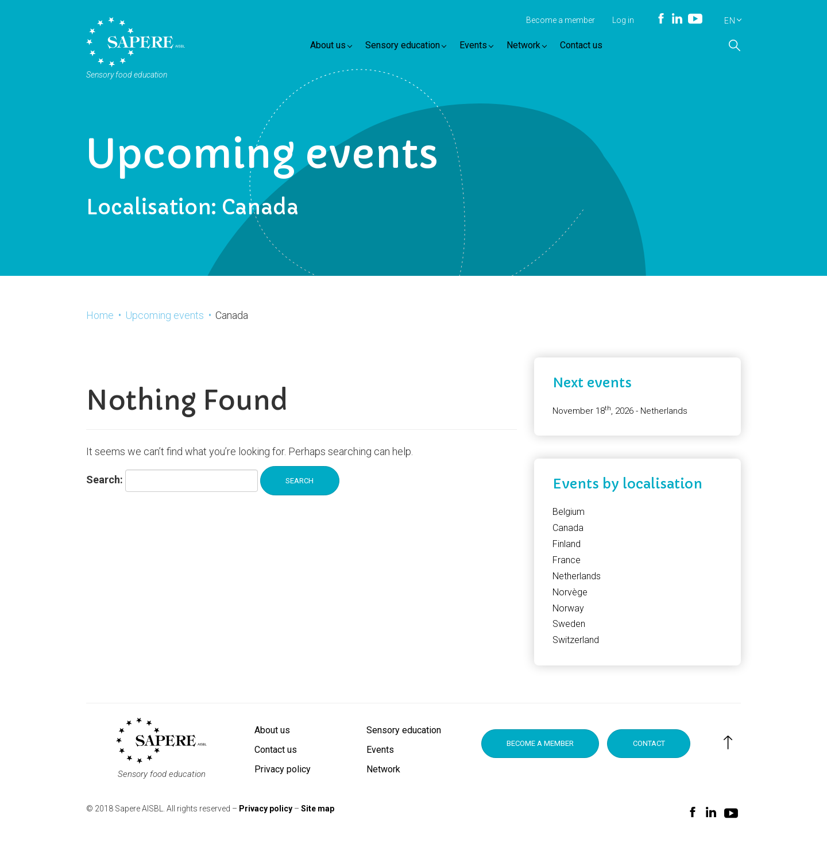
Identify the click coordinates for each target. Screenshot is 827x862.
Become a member (560, 20)
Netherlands (576, 588)
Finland (566, 556)
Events (481, 47)
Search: (104, 493)
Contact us (586, 47)
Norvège (570, 604)
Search (303, 494)
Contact (660, 756)
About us (336, 47)
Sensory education (410, 47)
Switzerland (575, 652)
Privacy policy (282, 781)
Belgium (568, 524)
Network (532, 47)
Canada (567, 540)
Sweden (568, 636)
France (566, 572)
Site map (317, 820)
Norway (568, 620)
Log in (623, 20)
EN (729, 20)
